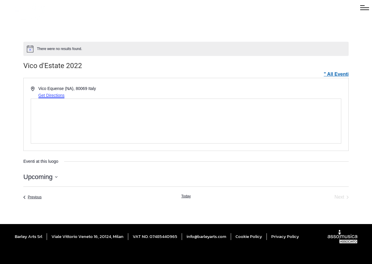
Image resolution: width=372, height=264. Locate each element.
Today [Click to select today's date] (186, 196)
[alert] (186, 49)
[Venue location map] (186, 121)
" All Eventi (336, 74)
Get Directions (51, 95)
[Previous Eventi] (32, 197)
